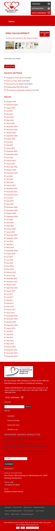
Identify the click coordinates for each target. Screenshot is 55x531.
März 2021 (10, 204)
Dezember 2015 (11, 350)
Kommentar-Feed (13, 425)
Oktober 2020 (11, 213)
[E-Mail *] (15, 458)
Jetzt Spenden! (12, 397)
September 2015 (12, 356)
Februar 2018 (11, 272)
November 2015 (12, 353)
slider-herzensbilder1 (17, 33)
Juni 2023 (9, 157)
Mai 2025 (9, 114)
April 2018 (10, 266)
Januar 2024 (10, 148)
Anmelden (11, 416)
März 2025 (10, 120)
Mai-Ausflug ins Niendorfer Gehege (18, 90)
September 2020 (12, 216)
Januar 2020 (10, 232)
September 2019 (12, 238)
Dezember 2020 (11, 207)
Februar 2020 (11, 229)
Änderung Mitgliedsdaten (13, 511)
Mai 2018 (9, 263)
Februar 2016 (11, 347)
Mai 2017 (9, 300)
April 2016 (10, 341)
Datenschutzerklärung (32, 527)
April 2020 (10, 222)
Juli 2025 (9, 111)
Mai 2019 (9, 244)
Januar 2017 (10, 313)
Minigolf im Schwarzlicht (14, 78)
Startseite (8, 507)
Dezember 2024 (11, 126)
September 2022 (12, 173)
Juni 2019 (9, 241)
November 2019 (12, 235)
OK (18, 527)
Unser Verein (17, 507)
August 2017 (10, 291)
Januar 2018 (10, 275)
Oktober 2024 (11, 133)
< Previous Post (9, 66)
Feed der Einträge (14, 420)
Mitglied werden (39, 507)
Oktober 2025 (11, 102)
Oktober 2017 (11, 285)
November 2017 (12, 282)
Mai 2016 (9, 337)
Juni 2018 (9, 260)
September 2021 (12, 195)
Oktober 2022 (11, 170)
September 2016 (12, 325)
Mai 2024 (9, 145)
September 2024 (12, 136)
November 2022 (12, 167)
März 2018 (10, 269)
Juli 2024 (9, 142)
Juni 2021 (9, 198)
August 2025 (10, 108)
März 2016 (10, 344)
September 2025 (12, 105)
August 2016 (10, 328)
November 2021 (12, 192)
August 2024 (10, 139)
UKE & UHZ (15, 514)
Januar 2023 (10, 164)
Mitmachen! (28, 507)
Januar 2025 (10, 123)
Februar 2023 (11, 161)
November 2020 (12, 210)
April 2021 (10, 201)
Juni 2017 (9, 297)
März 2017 (10, 306)
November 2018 (12, 250)
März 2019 (10, 247)
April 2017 (10, 303)
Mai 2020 (9, 219)
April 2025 (10, 117)
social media (39, 511)
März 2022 (10, 182)
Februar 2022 (11, 185)
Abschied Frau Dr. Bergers (15, 84)
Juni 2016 (9, 334)
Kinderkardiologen (27, 514)
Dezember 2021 (11, 188)
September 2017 (12, 288)
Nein (23, 527)
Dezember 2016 (11, 316)
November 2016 (12, 319)
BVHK (7, 514)
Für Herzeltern (29, 511)
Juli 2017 (9, 294)
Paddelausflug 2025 (13, 87)
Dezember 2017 (11, 278)
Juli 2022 (9, 176)
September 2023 (12, 154)
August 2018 (10, 254)
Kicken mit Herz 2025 (13, 81)
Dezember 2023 (11, 151)
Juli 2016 (9, 331)
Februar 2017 (11, 309)
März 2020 (10, 226)
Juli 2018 (9, 257)
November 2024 (12, 129)
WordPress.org (13, 429)
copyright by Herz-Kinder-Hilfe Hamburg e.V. (30, 501)
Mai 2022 (9, 179)
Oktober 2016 (11, 322)
